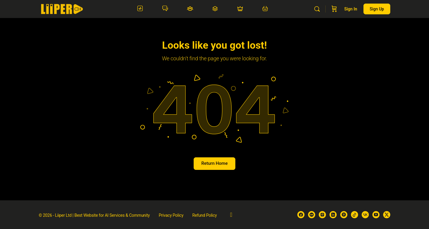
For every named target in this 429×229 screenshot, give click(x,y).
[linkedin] (333, 214)
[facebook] (300, 214)
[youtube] (376, 214)
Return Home (214, 163)
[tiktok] (354, 214)
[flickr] (311, 214)
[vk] (365, 214)
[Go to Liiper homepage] (62, 8)
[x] (386, 214)
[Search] (317, 9)
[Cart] (334, 9)
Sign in (350, 9)
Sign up (377, 9)
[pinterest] (343, 214)
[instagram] (322, 214)
